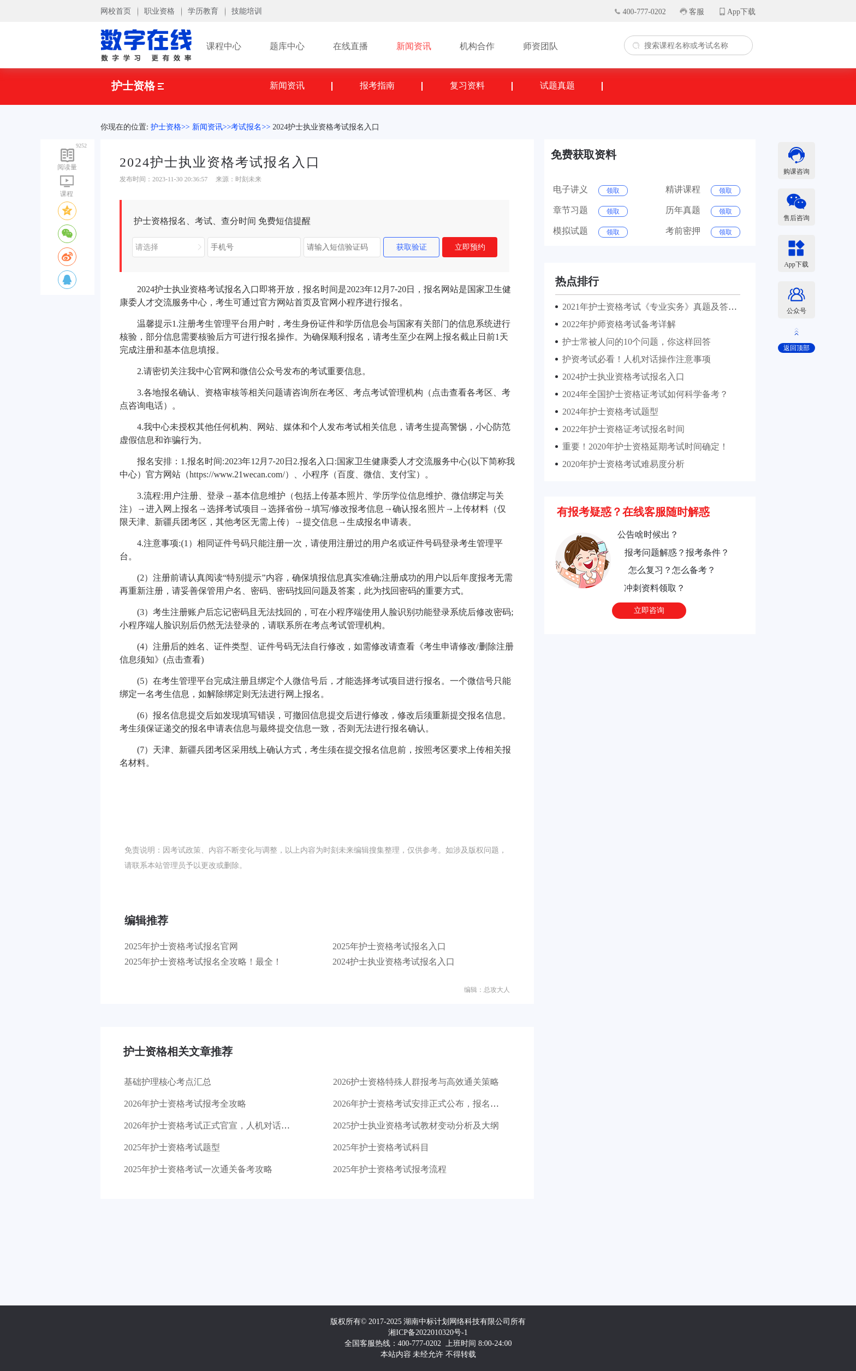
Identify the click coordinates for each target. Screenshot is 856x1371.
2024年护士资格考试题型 (608, 411)
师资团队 (540, 46)
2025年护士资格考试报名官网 (181, 946)
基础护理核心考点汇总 (167, 1081)
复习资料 (467, 85)
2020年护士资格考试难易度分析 (621, 464)
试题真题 (557, 85)
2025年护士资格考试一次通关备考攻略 (198, 1169)
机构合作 (477, 46)
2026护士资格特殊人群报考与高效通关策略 (416, 1081)
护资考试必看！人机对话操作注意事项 (634, 359)
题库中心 (287, 46)
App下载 (741, 12)
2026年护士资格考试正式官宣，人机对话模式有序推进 (229, 1125)
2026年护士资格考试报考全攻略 (185, 1103)
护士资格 (137, 86)
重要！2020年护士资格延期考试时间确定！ (643, 446)
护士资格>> (170, 127)
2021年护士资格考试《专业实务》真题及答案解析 (656, 306)
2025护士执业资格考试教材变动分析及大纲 (416, 1125)
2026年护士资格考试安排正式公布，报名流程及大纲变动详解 (451, 1103)
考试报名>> (250, 127)
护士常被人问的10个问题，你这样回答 (634, 341)
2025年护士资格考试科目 (381, 1147)
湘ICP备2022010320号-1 (427, 1332)
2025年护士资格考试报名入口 (389, 946)
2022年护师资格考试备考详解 (617, 324)
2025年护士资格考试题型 (172, 1147)
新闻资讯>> (211, 127)
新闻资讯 (413, 46)
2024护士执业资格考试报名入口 (325, 127)
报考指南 (377, 85)
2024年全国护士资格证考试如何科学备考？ (643, 394)
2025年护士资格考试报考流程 (390, 1169)
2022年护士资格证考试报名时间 (621, 429)
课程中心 (223, 46)
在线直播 (350, 46)
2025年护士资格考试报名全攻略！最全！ (203, 961)
